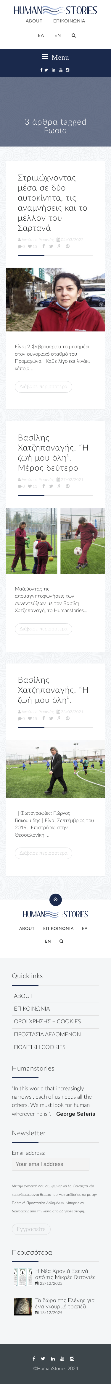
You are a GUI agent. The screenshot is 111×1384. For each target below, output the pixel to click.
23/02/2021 (70, 712)
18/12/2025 (51, 1313)
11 (32, 486)
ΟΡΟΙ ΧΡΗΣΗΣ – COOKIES (47, 1021)
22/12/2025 (51, 1283)
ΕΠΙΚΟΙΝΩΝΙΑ (69, 21)
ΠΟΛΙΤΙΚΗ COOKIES (39, 1047)
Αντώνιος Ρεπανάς (36, 240)
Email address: (50, 1160)
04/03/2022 (70, 240)
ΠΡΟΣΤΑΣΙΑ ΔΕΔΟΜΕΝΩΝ (47, 1034)
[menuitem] (41, 36)
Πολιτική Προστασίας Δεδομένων (38, 1203)
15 (32, 247)
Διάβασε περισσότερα (43, 386)
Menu (55, 57)
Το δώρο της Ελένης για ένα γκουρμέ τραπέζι (65, 1304)
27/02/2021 (70, 480)
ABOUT (34, 21)
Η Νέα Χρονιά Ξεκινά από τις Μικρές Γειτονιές (65, 1274)
